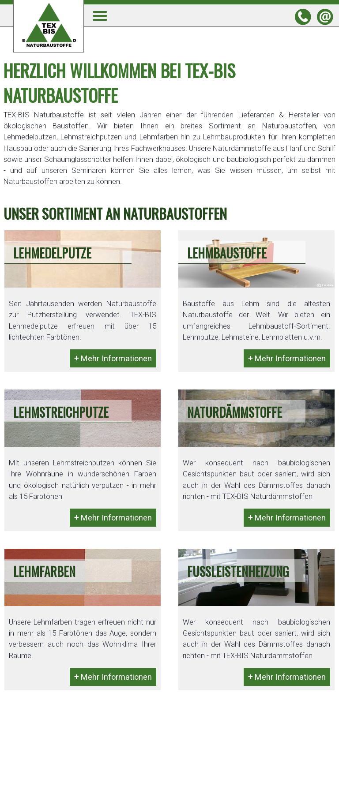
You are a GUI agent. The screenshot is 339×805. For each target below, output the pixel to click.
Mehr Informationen (113, 358)
